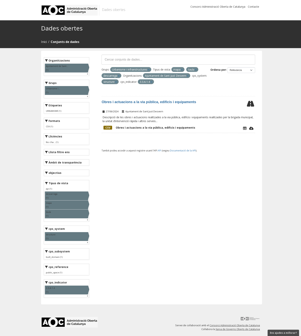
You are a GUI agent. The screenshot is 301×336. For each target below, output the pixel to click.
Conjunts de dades (65, 42)
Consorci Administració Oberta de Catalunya (217, 6)
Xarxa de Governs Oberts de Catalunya (238, 329)
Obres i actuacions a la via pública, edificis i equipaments (149, 102)
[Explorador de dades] (244, 128)
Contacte (253, 6)
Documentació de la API (183, 150)
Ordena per (218, 69)
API (159, 150)
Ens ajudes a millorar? (283, 332)
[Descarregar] (251, 128)
